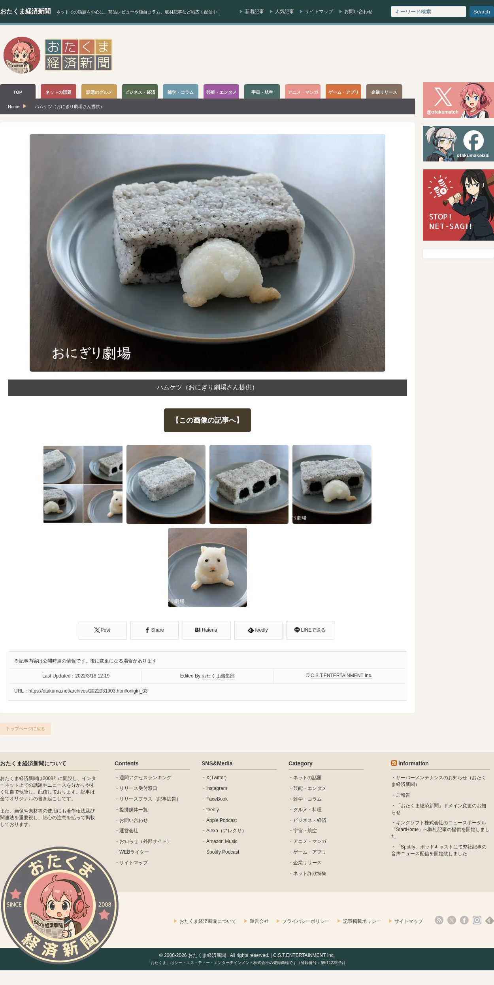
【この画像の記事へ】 (207, 420)
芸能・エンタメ (309, 788)
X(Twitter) (216, 777)
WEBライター (134, 852)
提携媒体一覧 (133, 809)
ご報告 (403, 795)
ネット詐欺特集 (309, 873)
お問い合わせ (358, 11)
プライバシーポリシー (306, 921)
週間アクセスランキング (145, 777)
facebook (464, 920)
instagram (216, 788)
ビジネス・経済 (309, 820)
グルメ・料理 (307, 809)
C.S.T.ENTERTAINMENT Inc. (341, 675)
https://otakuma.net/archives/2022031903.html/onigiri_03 (88, 691)
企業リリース (307, 862)
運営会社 (128, 830)
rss (439, 920)
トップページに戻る (25, 728)
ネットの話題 (307, 777)
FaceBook (217, 799)
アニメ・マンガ (309, 841)
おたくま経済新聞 (25, 11)
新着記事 (254, 11)
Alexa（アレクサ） (226, 830)
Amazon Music (222, 841)
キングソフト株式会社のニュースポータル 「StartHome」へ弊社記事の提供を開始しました (440, 829)
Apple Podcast (221, 820)
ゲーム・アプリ (309, 852)
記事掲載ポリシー (362, 921)
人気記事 (284, 11)
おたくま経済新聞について (33, 763)
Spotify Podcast (222, 852)
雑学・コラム (307, 799)
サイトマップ (319, 11)
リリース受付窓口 (138, 788)
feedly (212, 809)
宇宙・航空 (305, 830)
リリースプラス (136, 799)
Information (413, 763)
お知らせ (128, 841)
